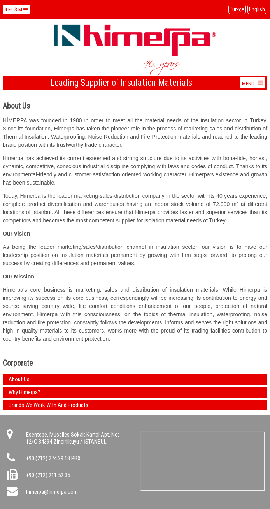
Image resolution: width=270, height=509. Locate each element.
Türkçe (237, 9)
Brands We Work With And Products (48, 405)
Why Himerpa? (24, 392)
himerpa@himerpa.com (52, 491)
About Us (19, 379)
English (257, 9)
